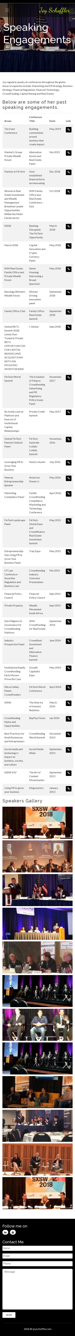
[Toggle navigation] (7, 10)
